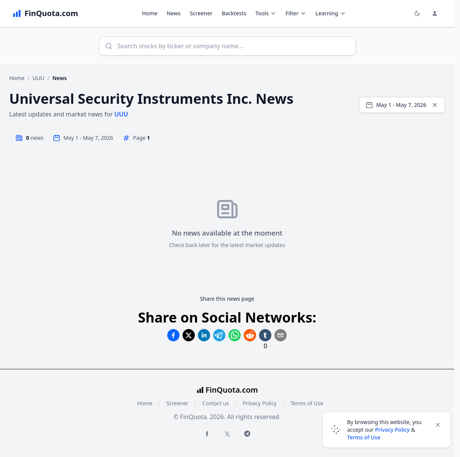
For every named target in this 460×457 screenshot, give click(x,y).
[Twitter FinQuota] (227, 434)
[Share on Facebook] (173, 335)
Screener (201, 13)
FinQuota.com (232, 390)
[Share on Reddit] (250, 335)
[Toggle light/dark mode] (417, 13)
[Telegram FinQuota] (247, 433)
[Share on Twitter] (189, 335)
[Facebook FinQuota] (207, 433)
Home (149, 13)
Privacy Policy (259, 403)
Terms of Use (306, 403)
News (173, 13)
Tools (265, 13)
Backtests (234, 13)
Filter (295, 13)
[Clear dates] (435, 105)
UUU (38, 78)
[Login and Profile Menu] (434, 13)
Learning (330, 13)
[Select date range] (402, 105)
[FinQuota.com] (45, 13)
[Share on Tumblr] (265, 335)
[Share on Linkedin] (204, 335)
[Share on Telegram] (219, 335)
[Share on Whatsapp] (234, 335)
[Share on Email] (280, 335)
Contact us (215, 403)
